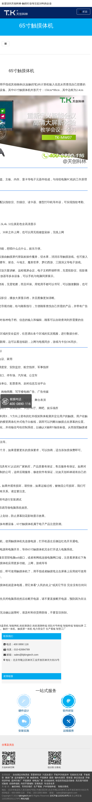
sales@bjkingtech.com (26, 654)
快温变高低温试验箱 (65, 780)
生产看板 (51, 628)
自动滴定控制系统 (21, 774)
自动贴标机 (49, 780)
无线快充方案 (76, 774)
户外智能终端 (49, 786)
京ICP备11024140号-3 (60, 796)
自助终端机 (14, 783)
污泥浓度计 (47, 774)
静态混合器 (79, 777)
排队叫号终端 (55, 625)
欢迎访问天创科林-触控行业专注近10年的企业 (27, 3)
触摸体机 (34, 777)
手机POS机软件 (61, 774)
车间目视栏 (27, 786)
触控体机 (16, 786)
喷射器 (69, 777)
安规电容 (38, 783)
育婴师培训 (36, 774)
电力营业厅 (39, 628)
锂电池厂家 (37, 780)
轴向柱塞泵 (60, 777)
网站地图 (25, 798)
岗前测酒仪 (26, 625)
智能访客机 (63, 786)
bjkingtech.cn (25, 796)
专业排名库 (49, 783)
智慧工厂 (61, 628)
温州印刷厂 (16, 780)
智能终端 (68, 625)
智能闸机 (14, 625)
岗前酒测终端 (39, 625)
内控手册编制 (27, 783)
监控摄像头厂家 (21, 777)
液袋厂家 (9, 777)
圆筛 (51, 777)
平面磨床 (44, 777)
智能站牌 (78, 625)
